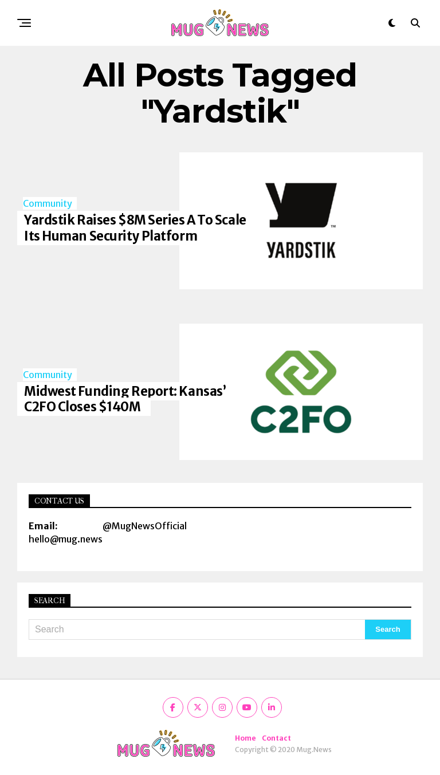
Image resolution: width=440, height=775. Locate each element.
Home (245, 738)
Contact (276, 738)
